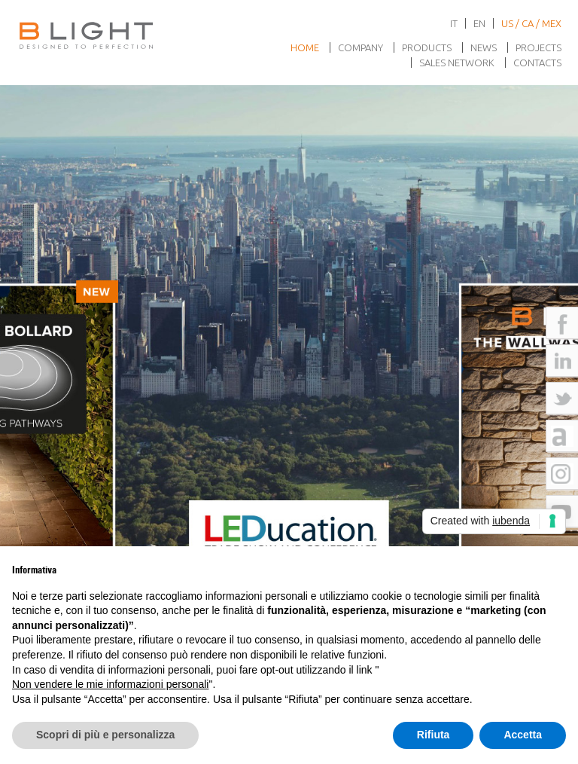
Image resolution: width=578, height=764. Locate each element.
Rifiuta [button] (433, 735)
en (479, 23)
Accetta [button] (522, 735)
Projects (538, 47)
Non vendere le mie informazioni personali (110, 684)
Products (427, 47)
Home (305, 47)
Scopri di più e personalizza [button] (105, 735)
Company (360, 47)
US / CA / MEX (531, 23)
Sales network (456, 62)
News (483, 47)
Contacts (537, 62)
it (454, 23)
